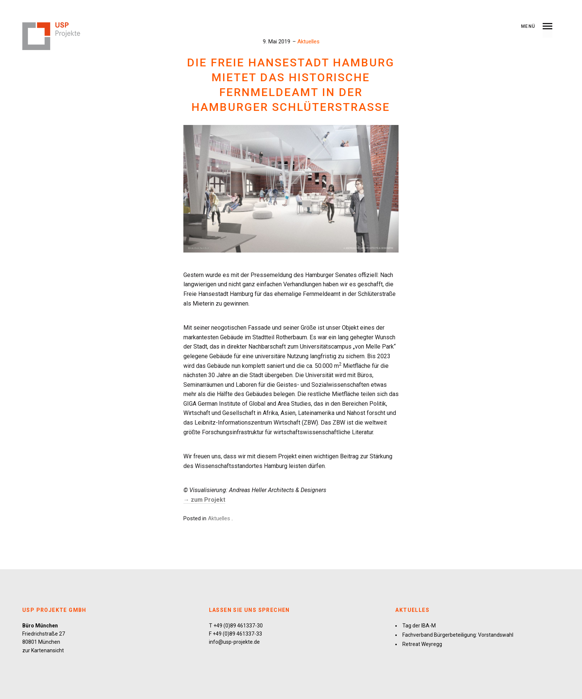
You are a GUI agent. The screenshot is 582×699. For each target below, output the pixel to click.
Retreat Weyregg (422, 644)
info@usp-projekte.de (234, 642)
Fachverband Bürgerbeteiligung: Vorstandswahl (457, 635)
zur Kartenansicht (43, 650)
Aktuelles (308, 41)
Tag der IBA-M (419, 626)
